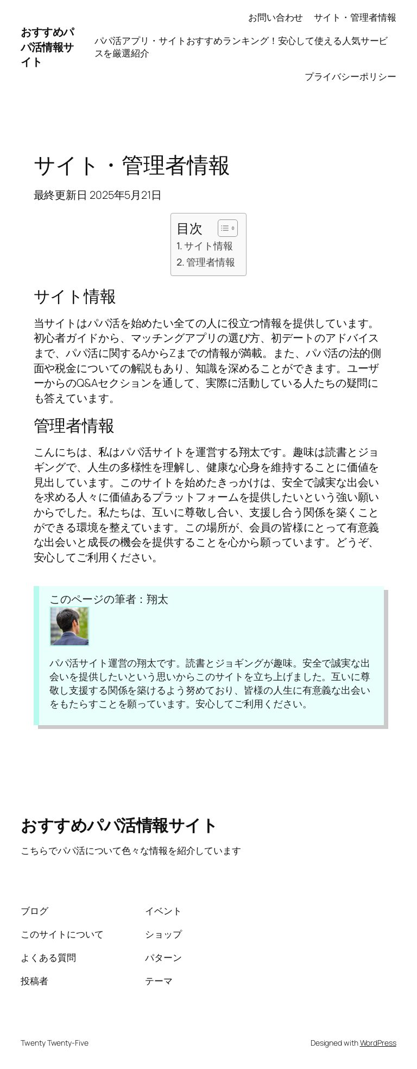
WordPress (378, 1042)
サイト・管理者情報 (355, 17)
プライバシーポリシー (350, 76)
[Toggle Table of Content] (222, 228)
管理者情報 (210, 261)
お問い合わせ (275, 17)
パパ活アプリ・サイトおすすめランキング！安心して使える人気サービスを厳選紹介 (241, 47)
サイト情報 (208, 245)
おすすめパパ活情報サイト (47, 46)
